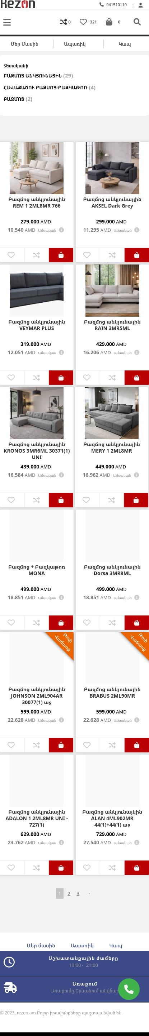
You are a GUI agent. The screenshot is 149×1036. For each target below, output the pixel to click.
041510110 (113, 4)
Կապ (124, 44)
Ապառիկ (74, 44)
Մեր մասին (24, 44)
